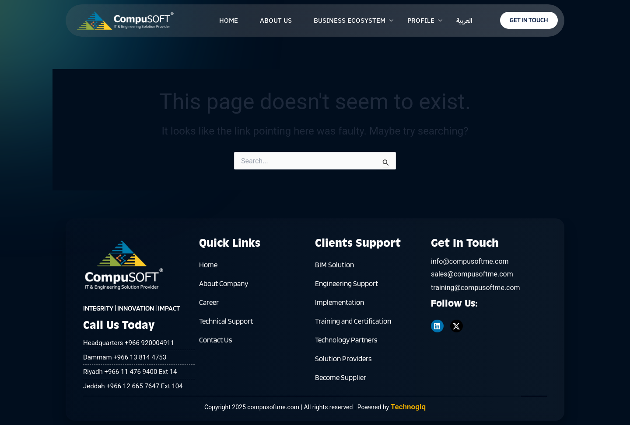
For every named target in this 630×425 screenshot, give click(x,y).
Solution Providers (343, 362)
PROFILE (420, 20)
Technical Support (226, 324)
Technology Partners (346, 343)
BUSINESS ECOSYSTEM (349, 20)
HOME (228, 20)
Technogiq (408, 406)
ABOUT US (276, 20)
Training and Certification (353, 324)
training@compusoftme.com (475, 294)
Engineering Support (346, 287)
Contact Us (215, 343)
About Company (223, 287)
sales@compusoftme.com (472, 281)
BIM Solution (334, 268)
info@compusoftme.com (470, 268)
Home (208, 268)
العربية (464, 20)
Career (209, 305)
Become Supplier (340, 381)
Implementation (339, 305)
